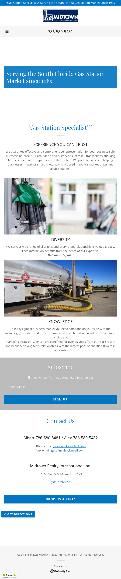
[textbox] (60, 386)
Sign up (60, 399)
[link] (60, 15)
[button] (7, 31)
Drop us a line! (60, 499)
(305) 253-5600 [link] (60, 482)
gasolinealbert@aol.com (69, 446)
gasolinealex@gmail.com (68, 450)
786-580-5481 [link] (60, 31)
